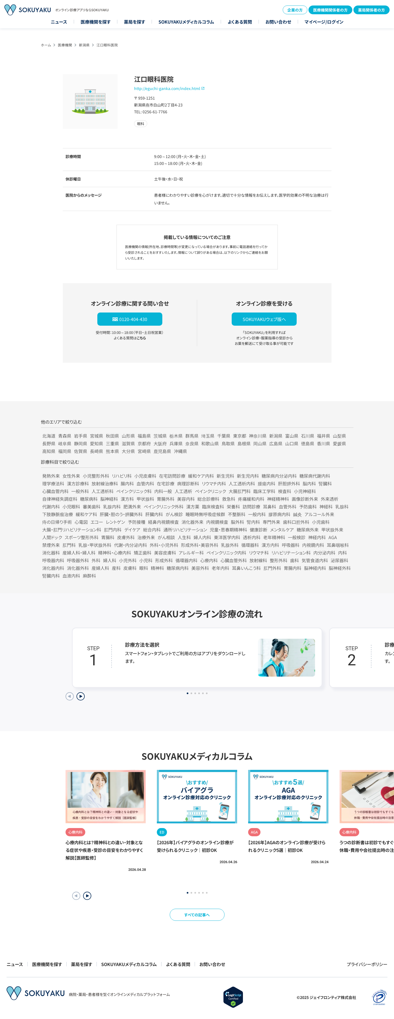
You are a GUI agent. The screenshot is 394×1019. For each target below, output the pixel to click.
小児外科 (128, 560)
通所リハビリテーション (185, 529)
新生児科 (225, 475)
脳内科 (309, 483)
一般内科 (257, 514)
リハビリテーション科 (291, 552)
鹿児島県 (162, 451)
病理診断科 (188, 483)
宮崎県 (144, 451)
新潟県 (84, 44)
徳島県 (307, 443)
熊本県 (112, 451)
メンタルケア (282, 529)
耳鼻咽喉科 (338, 545)
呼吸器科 (290, 545)
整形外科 (278, 560)
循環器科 (250, 545)
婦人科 (109, 560)
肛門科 (69, 545)
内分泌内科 (324, 552)
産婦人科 (100, 568)
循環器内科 (186, 560)
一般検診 (296, 537)
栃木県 (176, 435)
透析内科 (251, 537)
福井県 (323, 435)
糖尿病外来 (308, 529)
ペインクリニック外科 (163, 506)
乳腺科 (341, 506)
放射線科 (258, 560)
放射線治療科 (105, 483)
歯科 (294, 560)
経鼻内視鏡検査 (163, 522)
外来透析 (329, 499)
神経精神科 (278, 499)
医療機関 (65, 44)
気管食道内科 (315, 560)
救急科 (228, 499)
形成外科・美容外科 (199, 545)
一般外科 (80, 491)
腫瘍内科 (266, 483)
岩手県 (80, 435)
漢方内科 (270, 545)
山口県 (291, 443)
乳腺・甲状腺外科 (94, 545)
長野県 (48, 443)
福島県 (144, 435)
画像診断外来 (305, 499)
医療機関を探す (95, 21)
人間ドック (52, 537)
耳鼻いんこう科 (246, 568)
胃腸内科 (292, 568)
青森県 (64, 435)
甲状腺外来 (332, 529)
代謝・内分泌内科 (130, 545)
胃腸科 (107, 537)
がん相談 (166, 537)
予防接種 (136, 522)
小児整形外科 (96, 475)
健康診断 (258, 529)
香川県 (323, 443)
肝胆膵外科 (289, 483)
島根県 (244, 443)
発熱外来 (51, 475)
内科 (342, 552)
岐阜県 (64, 443)
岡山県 (260, 443)
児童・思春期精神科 (228, 529)
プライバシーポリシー (367, 964)
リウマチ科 (259, 552)
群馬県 (192, 435)
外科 (96, 560)
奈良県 (192, 443)
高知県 (48, 451)
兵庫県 (176, 443)
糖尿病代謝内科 (314, 475)
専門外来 (271, 522)
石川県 (307, 435)
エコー (96, 522)
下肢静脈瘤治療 (57, 514)
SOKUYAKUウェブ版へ (264, 319)
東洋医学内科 (227, 537)
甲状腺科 (145, 499)
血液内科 (71, 575)
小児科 (145, 560)
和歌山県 (210, 443)
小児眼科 (71, 506)
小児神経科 (305, 491)
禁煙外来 (51, 545)
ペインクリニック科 (134, 491)
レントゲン (115, 522)
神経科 (326, 506)
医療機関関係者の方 (330, 10)
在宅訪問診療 (172, 475)
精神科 (157, 568)
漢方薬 (192, 506)
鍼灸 (297, 514)
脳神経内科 (315, 568)
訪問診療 (251, 506)
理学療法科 (53, 483)
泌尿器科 (339, 560)
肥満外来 (132, 506)
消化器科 (51, 552)
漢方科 (127, 499)
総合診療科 (208, 499)
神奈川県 (258, 435)
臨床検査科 (213, 506)
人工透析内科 (242, 483)
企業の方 (295, 10)
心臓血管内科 (55, 491)
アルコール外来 (319, 514)
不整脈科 (236, 514)
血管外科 (287, 506)
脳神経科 (109, 499)
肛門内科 (112, 529)
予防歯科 (308, 506)
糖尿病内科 (178, 568)
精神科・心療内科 (114, 552)
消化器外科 (78, 568)
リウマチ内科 (214, 483)
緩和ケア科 (86, 514)
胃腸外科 (165, 499)
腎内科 (253, 522)
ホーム (46, 44)
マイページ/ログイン (324, 21)
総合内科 (152, 529)
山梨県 (339, 435)
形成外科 (164, 560)
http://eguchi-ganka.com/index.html (167, 88)
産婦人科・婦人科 (79, 552)
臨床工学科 (264, 491)
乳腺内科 (112, 506)
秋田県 (112, 435)
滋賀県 (128, 443)
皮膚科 (130, 568)
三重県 (112, 443)
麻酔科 (89, 575)
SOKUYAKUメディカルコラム (186, 21)
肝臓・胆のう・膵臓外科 (121, 514)
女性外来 (71, 475)
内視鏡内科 (313, 545)
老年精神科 (274, 537)
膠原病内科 (279, 514)
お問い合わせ (278, 21)
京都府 (144, 443)
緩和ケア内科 (201, 475)
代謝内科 (51, 506)
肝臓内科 (154, 514)
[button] (87, 896)
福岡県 (64, 451)
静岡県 (80, 443)
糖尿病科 (89, 499)
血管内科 (145, 483)
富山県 (291, 435)
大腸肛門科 (240, 491)
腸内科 (127, 483)
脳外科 (237, 522)
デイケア (132, 529)
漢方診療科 (78, 483)
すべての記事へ (197, 914)
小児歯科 (321, 522)
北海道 (48, 435)
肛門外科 (272, 568)
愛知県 (96, 443)
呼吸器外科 (78, 560)
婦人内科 (202, 537)
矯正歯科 (142, 552)
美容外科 (200, 568)
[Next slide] (80, 696)
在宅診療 (165, 483)
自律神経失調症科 (59, 499)
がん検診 (174, 514)
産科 (116, 568)
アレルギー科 (191, 552)
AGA (332, 537)
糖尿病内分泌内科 (279, 475)
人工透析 (183, 491)
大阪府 (160, 443)
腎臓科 (325, 483)
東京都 (239, 435)
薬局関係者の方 (371, 10)
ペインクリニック (210, 491)
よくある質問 (240, 21)
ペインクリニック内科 (226, 552)
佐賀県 (80, 451)
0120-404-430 (133, 319)
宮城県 (96, 435)
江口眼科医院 (107, 44)
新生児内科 (248, 475)
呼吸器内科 (53, 560)
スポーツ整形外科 (81, 537)
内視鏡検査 (217, 522)
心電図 (81, 522)
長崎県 (96, 451)
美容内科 (186, 499)
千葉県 (223, 435)
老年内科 (220, 568)
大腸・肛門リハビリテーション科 (71, 529)
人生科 (184, 537)
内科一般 (163, 491)
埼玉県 (207, 435)
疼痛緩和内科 (251, 499)
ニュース (59, 21)
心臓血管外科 (233, 560)
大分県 (128, 451)
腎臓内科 (51, 575)
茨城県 (160, 435)
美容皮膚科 (165, 552)
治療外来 (146, 537)
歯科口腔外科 (296, 522)
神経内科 (317, 537)
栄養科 (233, 506)
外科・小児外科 (164, 545)
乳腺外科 (230, 545)
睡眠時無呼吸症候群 (205, 514)
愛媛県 (339, 443)
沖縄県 (180, 451)
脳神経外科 (340, 568)
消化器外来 (192, 522)
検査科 (284, 491)
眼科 (143, 568)
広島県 (275, 443)
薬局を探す (134, 21)
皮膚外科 (126, 537)
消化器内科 (53, 568)
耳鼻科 (269, 506)
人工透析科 (103, 491)
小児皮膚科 (145, 475)
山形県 (128, 435)
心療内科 (209, 560)
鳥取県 (228, 443)
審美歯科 (91, 506)
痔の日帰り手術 (57, 522)
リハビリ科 (122, 475)
